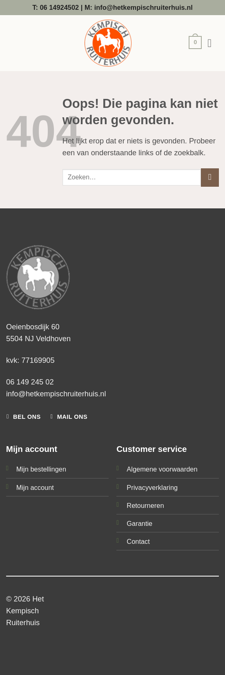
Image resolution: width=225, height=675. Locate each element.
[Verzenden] (210, 177)
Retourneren (145, 505)
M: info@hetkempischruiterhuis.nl (139, 7)
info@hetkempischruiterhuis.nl (56, 393)
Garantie (139, 523)
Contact (138, 541)
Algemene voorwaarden (162, 469)
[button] (193, 43)
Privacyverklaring (152, 487)
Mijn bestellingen (41, 469)
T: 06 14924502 (55, 7)
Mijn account (35, 487)
